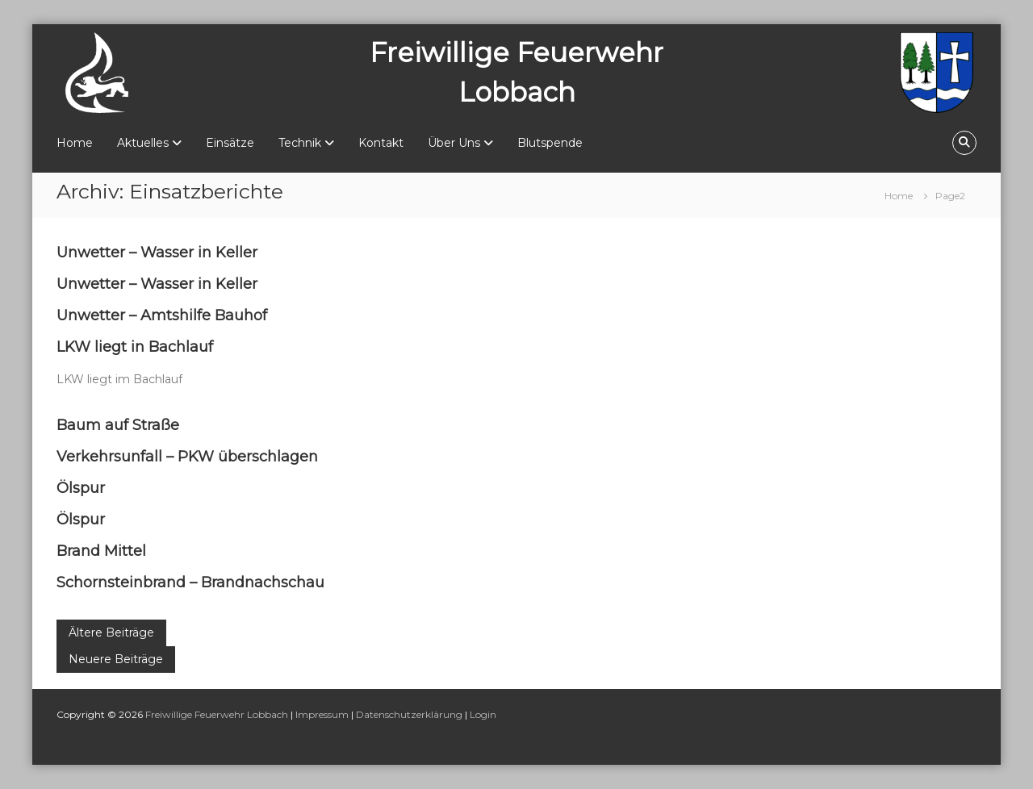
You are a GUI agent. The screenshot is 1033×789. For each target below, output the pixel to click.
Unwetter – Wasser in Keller (156, 252)
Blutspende (550, 143)
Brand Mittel (101, 551)
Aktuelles (143, 143)
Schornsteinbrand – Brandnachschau (190, 582)
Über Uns (454, 143)
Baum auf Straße (117, 425)
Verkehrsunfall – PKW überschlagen (187, 456)
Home (74, 143)
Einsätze (230, 143)
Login (483, 714)
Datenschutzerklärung (409, 714)
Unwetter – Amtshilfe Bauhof (161, 315)
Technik (299, 143)
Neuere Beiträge (116, 659)
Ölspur (80, 488)
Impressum (322, 714)
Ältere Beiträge (111, 632)
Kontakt (381, 143)
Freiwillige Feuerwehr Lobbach (216, 714)
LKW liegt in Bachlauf (134, 347)
